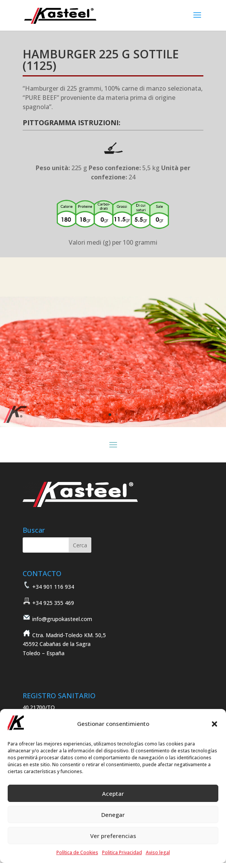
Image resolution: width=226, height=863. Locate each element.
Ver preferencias (113, 836)
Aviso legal (158, 852)
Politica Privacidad (122, 852)
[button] (214, 724)
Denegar (113, 814)
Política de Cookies (77, 852)
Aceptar (113, 793)
